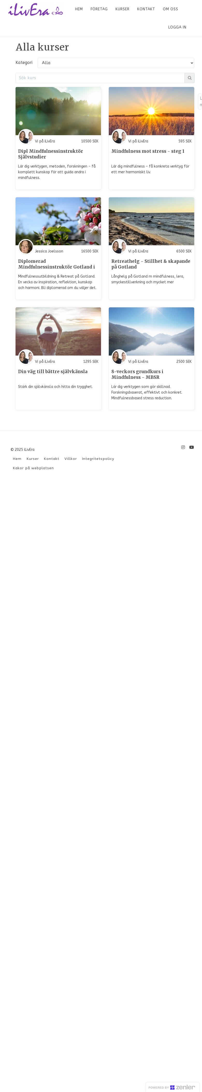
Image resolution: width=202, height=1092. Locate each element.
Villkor (70, 459)
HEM (79, 9)
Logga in (177, 27)
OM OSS (170, 9)
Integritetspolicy (98, 459)
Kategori (24, 62)
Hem (17, 459)
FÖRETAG (99, 9)
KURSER (122, 9)
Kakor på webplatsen (33, 468)
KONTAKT (146, 9)
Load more (201, 101)
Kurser (33, 459)
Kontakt (51, 459)
